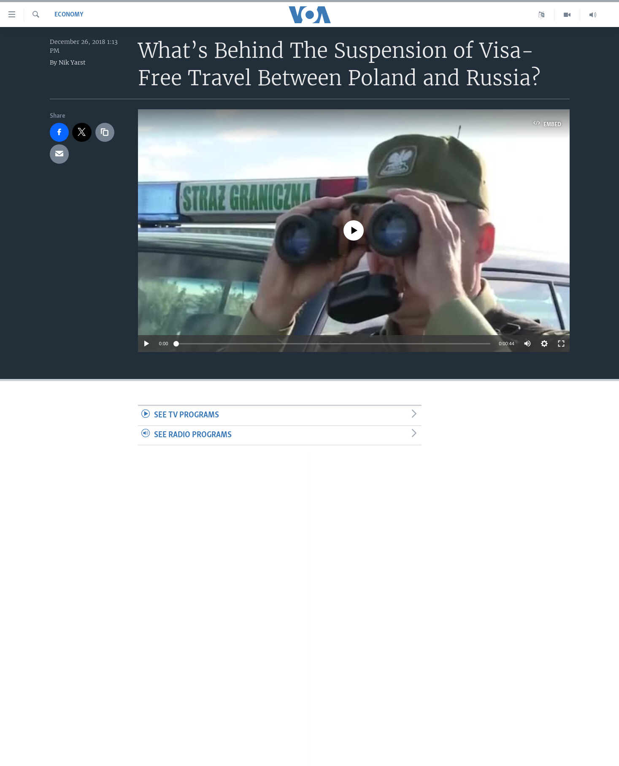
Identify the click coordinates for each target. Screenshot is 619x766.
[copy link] (105, 132)
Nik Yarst (72, 62)
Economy (69, 14)
